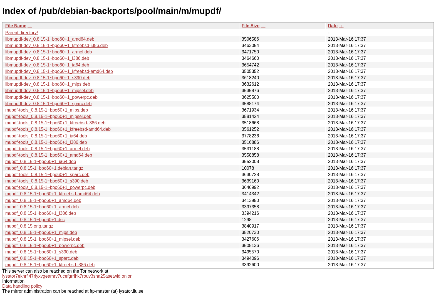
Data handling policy (22, 286)
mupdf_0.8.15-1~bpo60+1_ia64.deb (40, 161)
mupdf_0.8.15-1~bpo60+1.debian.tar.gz (44, 168)
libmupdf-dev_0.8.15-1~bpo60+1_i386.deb (47, 58)
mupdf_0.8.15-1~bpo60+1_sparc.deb (41, 258)
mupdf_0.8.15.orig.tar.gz (29, 226)
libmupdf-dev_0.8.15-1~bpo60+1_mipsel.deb (49, 90)
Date (333, 25)
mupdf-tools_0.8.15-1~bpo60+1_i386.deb (46, 142)
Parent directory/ (21, 32)
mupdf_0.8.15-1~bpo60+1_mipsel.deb (42, 239)
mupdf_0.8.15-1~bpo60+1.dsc (35, 219)
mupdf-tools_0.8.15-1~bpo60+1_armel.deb (47, 148)
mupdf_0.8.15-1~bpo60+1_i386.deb (40, 213)
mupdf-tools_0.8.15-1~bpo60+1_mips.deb (46, 110)
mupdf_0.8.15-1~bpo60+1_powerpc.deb (45, 245)
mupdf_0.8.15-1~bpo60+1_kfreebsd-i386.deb (50, 264)
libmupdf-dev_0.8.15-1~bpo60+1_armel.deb (48, 52)
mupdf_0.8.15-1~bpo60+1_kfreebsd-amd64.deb (52, 193)
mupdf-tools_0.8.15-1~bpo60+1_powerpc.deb (50, 187)
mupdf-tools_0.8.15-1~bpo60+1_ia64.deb (46, 136)
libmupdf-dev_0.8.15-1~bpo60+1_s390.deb (47, 77)
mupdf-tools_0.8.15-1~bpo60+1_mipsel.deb (48, 116)
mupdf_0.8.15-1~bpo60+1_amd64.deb (43, 200)
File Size (250, 25)
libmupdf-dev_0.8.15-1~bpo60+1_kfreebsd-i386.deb (56, 45)
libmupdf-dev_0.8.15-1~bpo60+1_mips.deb (47, 84)
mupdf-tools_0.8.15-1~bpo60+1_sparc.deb (47, 174)
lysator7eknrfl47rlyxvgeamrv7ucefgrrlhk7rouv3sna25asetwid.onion (67, 276)
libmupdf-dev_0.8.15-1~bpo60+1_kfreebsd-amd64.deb (59, 71)
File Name (15, 25)
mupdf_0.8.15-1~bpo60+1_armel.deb (42, 206)
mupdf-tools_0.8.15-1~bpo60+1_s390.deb (46, 181)
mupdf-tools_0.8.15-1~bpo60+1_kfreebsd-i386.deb (55, 122)
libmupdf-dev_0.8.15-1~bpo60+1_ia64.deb (47, 65)
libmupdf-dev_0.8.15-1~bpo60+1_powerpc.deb (51, 97)
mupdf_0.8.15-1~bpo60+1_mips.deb (41, 232)
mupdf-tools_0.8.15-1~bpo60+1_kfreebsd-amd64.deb (58, 129)
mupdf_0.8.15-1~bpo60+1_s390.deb (41, 252)
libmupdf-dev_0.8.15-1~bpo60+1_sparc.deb (48, 103)
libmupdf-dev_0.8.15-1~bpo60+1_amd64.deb (49, 39)
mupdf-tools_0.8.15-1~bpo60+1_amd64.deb (48, 155)
